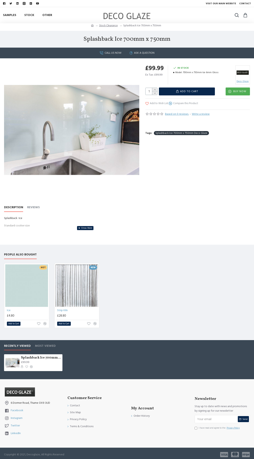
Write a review (201, 114)
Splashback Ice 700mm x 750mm (41, 355)
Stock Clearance (108, 25)
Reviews (33, 207)
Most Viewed (45, 343)
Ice (9, 308)
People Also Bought (20, 252)
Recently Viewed (17, 343)
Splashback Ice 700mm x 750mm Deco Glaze (181, 130)
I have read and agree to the (217, 425)
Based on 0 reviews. (177, 114)
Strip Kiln (62, 308)
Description (13, 207)
